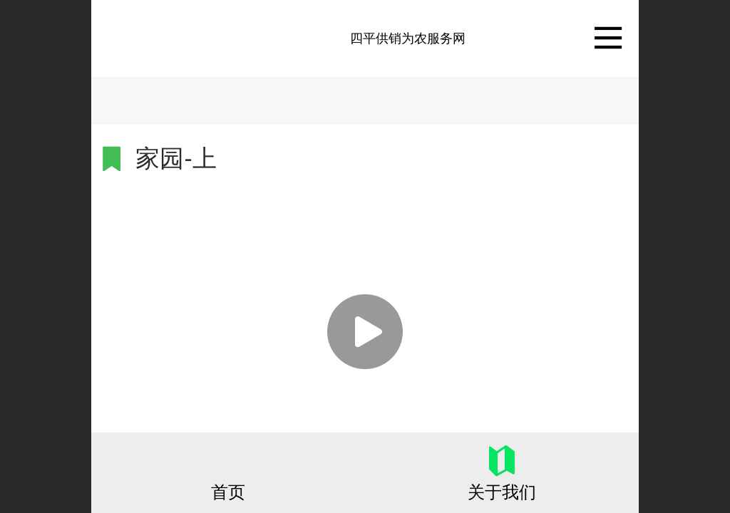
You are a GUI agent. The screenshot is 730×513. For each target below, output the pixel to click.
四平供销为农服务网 (408, 38)
